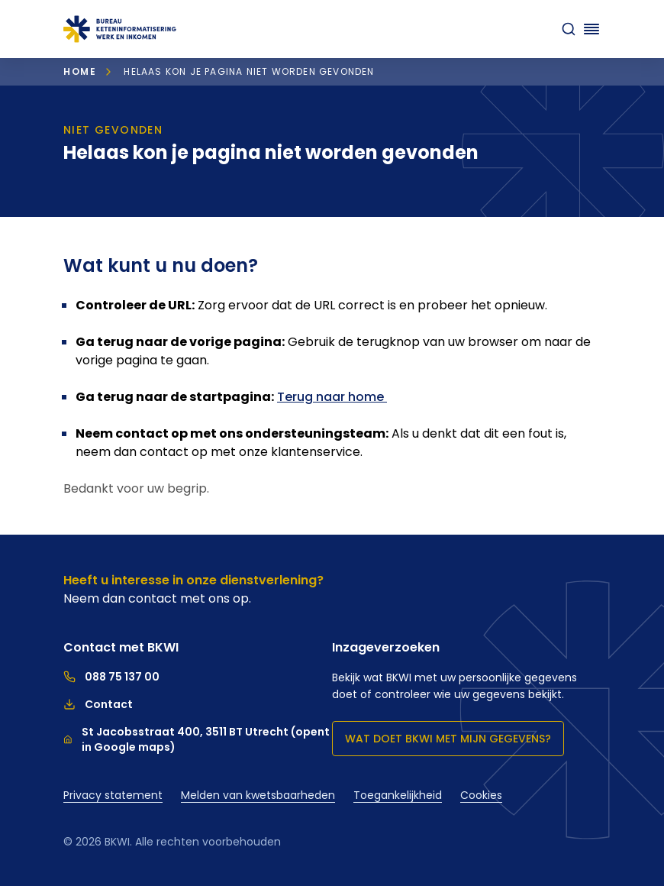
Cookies (481, 795)
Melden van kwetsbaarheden (258, 795)
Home (79, 71)
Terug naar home (332, 397)
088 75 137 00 (111, 676)
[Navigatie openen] (591, 29)
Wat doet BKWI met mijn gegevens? (448, 738)
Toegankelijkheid (397, 795)
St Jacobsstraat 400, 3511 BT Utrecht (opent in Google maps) (196, 739)
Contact (98, 704)
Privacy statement (113, 795)
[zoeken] (568, 29)
